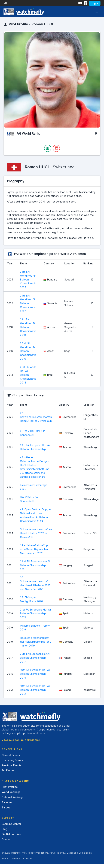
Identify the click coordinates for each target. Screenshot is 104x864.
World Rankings (11, 791)
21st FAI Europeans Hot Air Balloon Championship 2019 (35, 613)
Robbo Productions (38, 852)
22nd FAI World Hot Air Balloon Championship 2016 (28, 351)
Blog (4, 828)
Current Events (11, 755)
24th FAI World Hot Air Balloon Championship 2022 (28, 303)
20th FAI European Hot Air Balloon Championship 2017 (35, 657)
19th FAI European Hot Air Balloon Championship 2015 (35, 673)
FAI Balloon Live (11, 834)
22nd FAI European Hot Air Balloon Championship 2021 (35, 565)
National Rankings (12, 797)
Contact (6, 839)
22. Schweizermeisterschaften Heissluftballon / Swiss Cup (36, 417)
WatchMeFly (17, 852)
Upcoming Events (12, 760)
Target (6, 807)
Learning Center (11, 823)
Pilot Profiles (10, 786)
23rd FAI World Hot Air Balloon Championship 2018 (28, 327)
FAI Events (8, 770)
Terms (5, 858)
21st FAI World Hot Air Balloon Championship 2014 (28, 374)
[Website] (47, 148)
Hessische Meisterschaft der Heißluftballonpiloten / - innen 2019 (35, 641)
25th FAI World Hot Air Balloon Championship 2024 (28, 279)
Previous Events (12, 765)
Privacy (16, 858)
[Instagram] (56, 148)
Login (94, 3)
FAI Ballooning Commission (22, 740)
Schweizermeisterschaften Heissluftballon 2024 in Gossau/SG (36, 533)
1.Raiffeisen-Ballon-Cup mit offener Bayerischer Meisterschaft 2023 (34, 549)
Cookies (27, 858)
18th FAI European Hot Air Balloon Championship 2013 (35, 689)
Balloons (7, 802)
